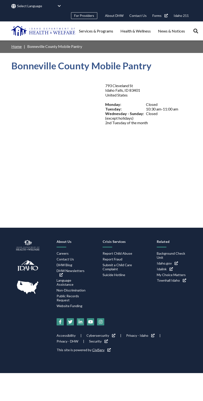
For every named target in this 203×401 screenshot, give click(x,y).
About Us (64, 241)
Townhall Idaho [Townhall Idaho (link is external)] (171, 280)
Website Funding (69, 306)
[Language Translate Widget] (39, 6)
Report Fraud (112, 259)
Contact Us (138, 15)
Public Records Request (68, 298)
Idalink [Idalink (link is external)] (165, 269)
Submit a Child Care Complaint (117, 267)
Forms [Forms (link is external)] (160, 15)
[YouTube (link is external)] (90, 321)
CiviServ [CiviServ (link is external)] (101, 350)
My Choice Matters (171, 275)
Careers (63, 253)
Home (16, 46)
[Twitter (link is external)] (70, 321)
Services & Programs (96, 31)
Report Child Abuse (117, 253)
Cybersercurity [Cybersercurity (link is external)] (100, 335)
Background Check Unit (171, 255)
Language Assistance (65, 282)
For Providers (84, 15)
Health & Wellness (135, 31)
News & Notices (171, 31)
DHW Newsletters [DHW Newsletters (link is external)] (71, 273)
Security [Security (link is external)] (98, 341)
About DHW (114, 15)
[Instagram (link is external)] (100, 321)
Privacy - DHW (67, 341)
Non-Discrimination (71, 290)
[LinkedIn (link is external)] (80, 321)
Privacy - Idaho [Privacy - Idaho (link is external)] (140, 335)
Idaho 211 (181, 15)
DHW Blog (64, 265)
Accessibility (66, 335)
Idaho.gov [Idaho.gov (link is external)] (167, 263)
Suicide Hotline (114, 275)
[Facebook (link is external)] (60, 321)
